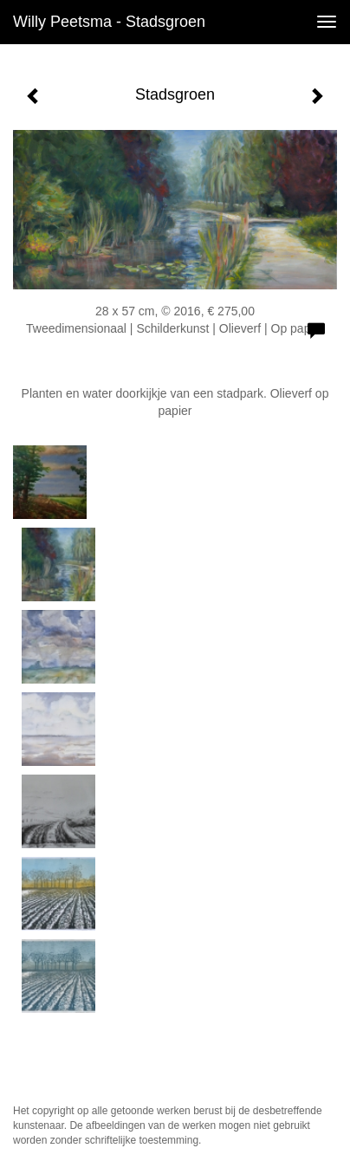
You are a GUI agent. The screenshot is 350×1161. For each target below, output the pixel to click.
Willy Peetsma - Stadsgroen (109, 21)
